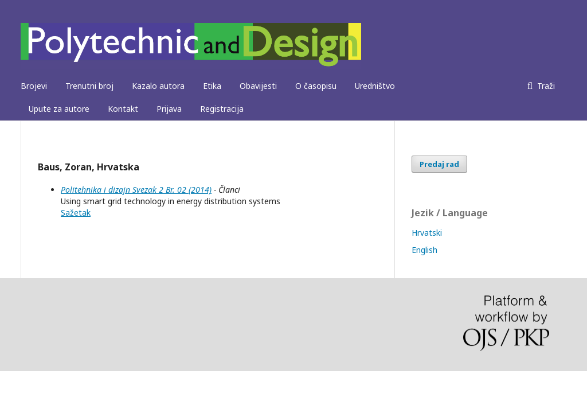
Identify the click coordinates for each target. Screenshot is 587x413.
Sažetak (76, 212)
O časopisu (315, 85)
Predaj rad (439, 164)
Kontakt (123, 108)
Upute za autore (59, 108)
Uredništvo (375, 85)
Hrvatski (427, 232)
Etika (212, 85)
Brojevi (34, 85)
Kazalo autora (158, 85)
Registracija (222, 108)
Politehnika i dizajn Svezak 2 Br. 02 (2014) (136, 189)
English (424, 249)
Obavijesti (258, 85)
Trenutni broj (89, 85)
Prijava (169, 108)
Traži (545, 85)
